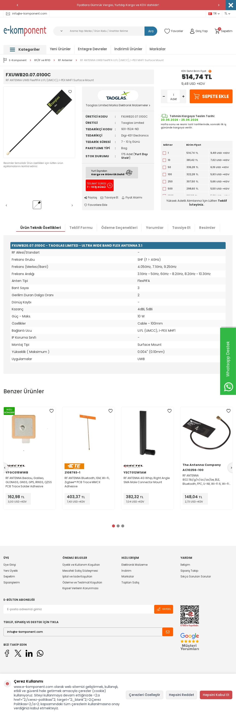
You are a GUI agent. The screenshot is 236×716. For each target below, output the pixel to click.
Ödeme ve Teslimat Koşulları (82, 582)
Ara (150, 31)
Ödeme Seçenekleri (119, 227)
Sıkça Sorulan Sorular (195, 576)
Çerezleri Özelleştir (144, 694)
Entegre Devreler (92, 49)
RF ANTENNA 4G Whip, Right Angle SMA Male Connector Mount (147, 480)
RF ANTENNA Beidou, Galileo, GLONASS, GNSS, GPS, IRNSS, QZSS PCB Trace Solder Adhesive (29, 482)
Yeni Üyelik (10, 571)
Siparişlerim (11, 582)
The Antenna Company (202, 465)
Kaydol (163, 609)
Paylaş (90, 197)
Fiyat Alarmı (132, 197)
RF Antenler (65, 60)
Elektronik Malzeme (134, 565)
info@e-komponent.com (26, 13)
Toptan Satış (130, 582)
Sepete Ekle (211, 96)
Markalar (158, 49)
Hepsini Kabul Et (216, 694)
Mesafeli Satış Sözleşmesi (80, 571)
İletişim (185, 565)
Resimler (207, 227)
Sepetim (9, 576)
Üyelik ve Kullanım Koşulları (81, 565)
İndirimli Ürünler (128, 49)
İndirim (126, 571)
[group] (39, 122)
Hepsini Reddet (181, 694)
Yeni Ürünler (60, 49)
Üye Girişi (9, 565)
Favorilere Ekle (95, 205)
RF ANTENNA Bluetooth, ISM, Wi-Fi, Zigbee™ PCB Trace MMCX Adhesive (87, 482)
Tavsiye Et (109, 197)
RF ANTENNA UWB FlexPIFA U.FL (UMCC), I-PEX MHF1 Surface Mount (122, 60)
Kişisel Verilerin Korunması (80, 588)
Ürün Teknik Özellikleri (40, 227)
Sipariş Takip (189, 571)
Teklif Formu (81, 227)
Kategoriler (25, 49)
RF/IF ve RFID (42, 60)
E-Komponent (15, 60)
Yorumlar (155, 227)
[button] (17, 5)
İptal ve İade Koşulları (77, 576)
